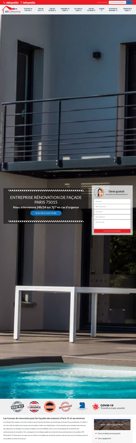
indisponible (11, 2)
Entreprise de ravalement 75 (113, 9)
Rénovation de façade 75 (127, 9)
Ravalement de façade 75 (65, 9)
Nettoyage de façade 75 (78, 9)
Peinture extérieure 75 (91, 9)
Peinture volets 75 (41, 9)
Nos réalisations (45, 213)
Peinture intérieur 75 (52, 9)
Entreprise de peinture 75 (28, 9)
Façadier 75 (101, 9)
